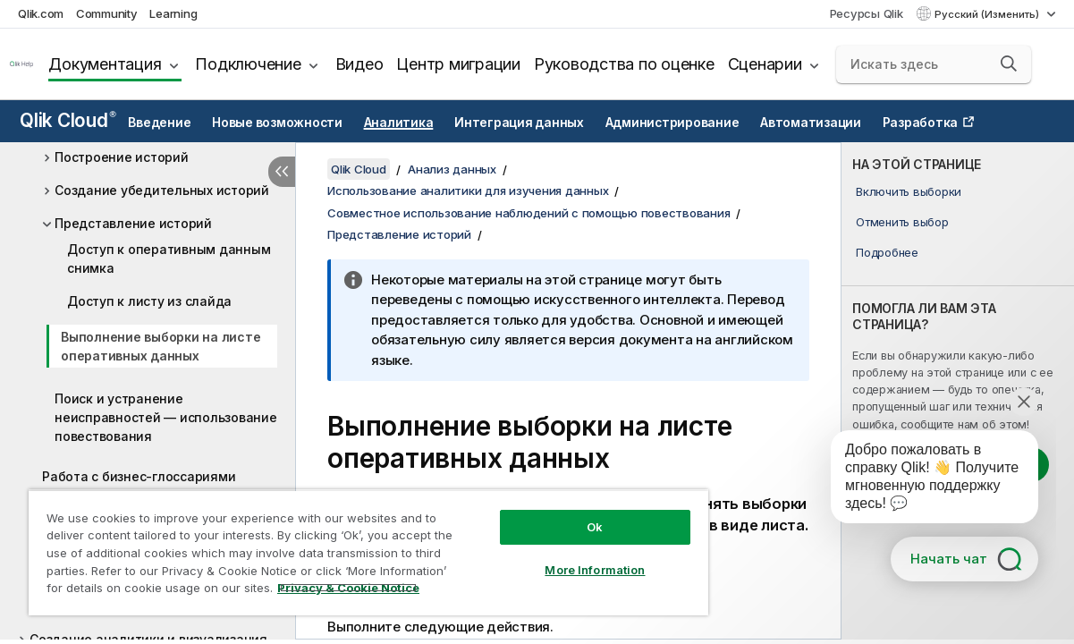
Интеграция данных (519, 122)
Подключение (247, 64)
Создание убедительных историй (162, 190)
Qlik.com (40, 13)
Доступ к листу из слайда (149, 301)
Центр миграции (458, 64)
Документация (104, 64)
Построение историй (122, 157)
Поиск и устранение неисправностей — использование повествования (166, 417)
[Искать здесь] (933, 64)
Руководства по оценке (624, 64)
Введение (159, 122)
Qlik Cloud (68, 120)
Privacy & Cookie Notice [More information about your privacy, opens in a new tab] (348, 587)
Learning (173, 13)
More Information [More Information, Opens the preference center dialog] (595, 570)
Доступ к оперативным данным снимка (168, 258)
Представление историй (133, 223)
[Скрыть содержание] (281, 172)
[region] (368, 552)
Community (107, 13)
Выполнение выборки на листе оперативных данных (160, 346)
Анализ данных (452, 169)
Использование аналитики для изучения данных (467, 190)
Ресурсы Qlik (866, 13)
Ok (595, 527)
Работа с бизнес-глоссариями (138, 476)
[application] (922, 480)
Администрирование (672, 122)
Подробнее (887, 252)
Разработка (921, 122)
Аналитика (399, 122)
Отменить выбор (902, 222)
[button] (1008, 63)
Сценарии (765, 64)
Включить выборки (908, 191)
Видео (359, 64)
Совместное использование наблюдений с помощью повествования (528, 213)
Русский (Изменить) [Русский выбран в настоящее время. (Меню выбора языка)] (988, 14)
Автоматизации (810, 122)
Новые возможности (277, 122)
